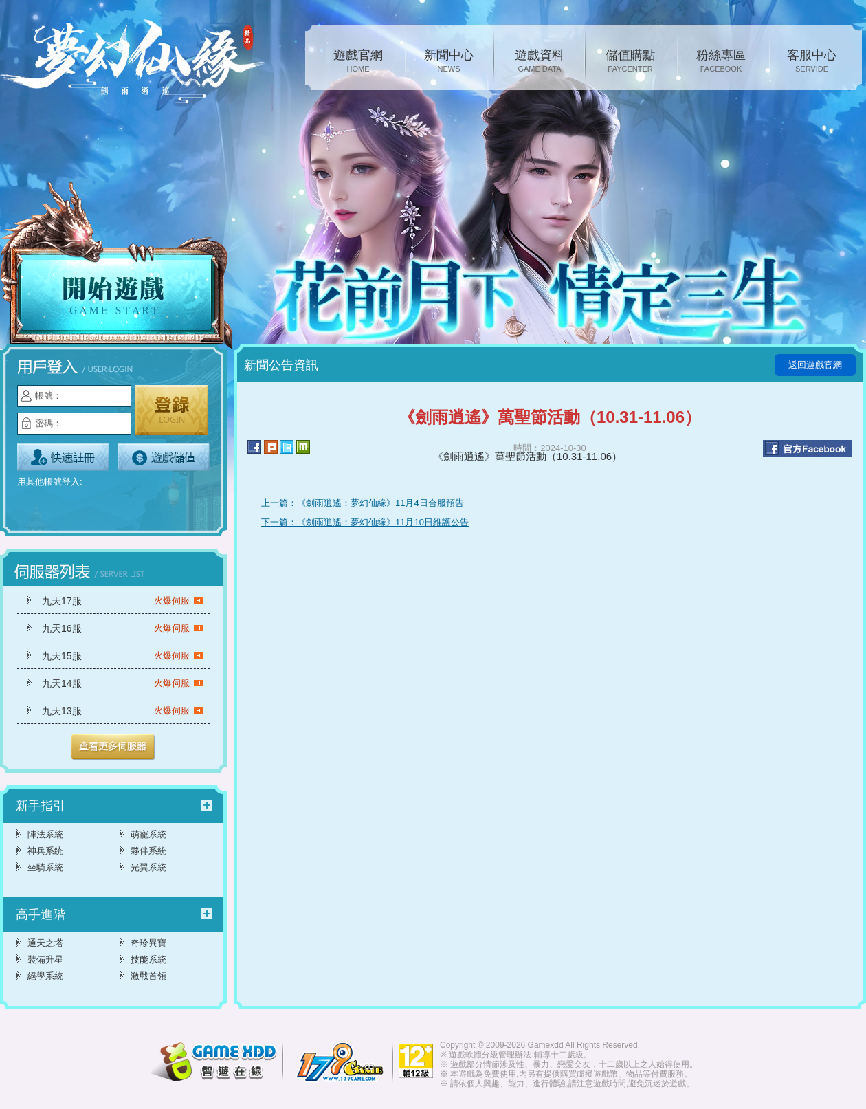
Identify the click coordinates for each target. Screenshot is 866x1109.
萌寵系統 (148, 834)
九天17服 (122, 601)
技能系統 (148, 959)
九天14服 (122, 683)
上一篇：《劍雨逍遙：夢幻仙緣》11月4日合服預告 (362, 503)
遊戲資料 (539, 62)
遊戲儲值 (164, 457)
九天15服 (122, 656)
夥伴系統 (148, 851)
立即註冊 (63, 457)
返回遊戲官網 (815, 365)
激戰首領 (148, 976)
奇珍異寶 (148, 943)
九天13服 (122, 711)
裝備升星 (45, 959)
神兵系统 (45, 851)
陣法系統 (45, 834)
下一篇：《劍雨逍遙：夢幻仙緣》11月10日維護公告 (365, 522)
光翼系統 (148, 867)
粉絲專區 (721, 62)
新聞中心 (448, 62)
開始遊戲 (117, 266)
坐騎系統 (45, 867)
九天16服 (122, 628)
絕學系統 (45, 976)
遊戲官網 (358, 62)
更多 (113, 747)
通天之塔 (45, 943)
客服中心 (811, 62)
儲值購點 (630, 62)
